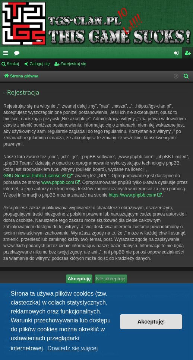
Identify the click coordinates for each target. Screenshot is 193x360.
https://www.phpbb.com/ (132, 195)
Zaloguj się (40, 63)
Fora (18, 54)
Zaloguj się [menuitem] (178, 54)
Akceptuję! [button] (151, 322)
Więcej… (7, 54)
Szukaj (13, 63)
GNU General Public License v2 (34, 175)
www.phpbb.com (57, 182)
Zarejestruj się (73, 63)
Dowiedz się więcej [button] (72, 348)
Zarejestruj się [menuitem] (189, 54)
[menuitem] (186, 76)
